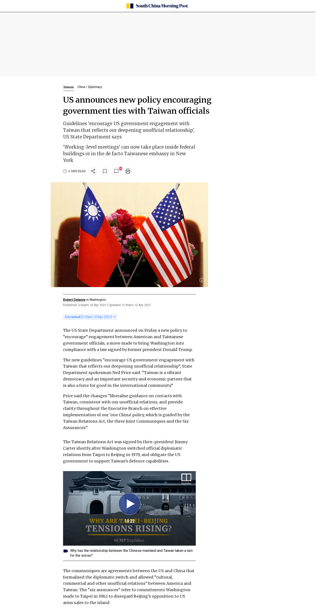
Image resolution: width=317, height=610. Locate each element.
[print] (128, 171)
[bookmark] (105, 171)
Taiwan (68, 87)
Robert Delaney (74, 299)
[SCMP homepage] (157, 6)
